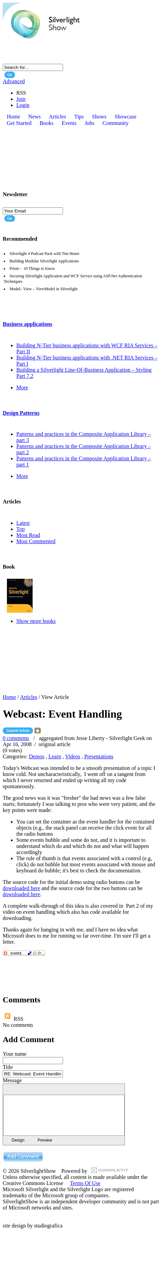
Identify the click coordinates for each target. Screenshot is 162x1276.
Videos (72, 756)
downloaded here (21, 888)
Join (21, 99)
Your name (15, 1054)
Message (12, 1080)
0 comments (16, 738)
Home (9, 697)
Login (22, 105)
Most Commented (35, 541)
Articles (28, 697)
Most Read (28, 535)
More (22, 387)
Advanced (14, 81)
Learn (54, 756)
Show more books (36, 621)
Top (20, 529)
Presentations (98, 756)
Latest (23, 523)
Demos (36, 756)
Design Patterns (21, 413)
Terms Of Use (85, 1183)
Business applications (27, 324)
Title (8, 1067)
